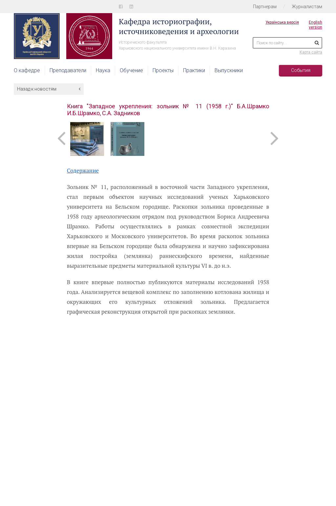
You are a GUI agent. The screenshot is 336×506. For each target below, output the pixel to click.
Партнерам (265, 6)
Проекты (163, 70)
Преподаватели (68, 70)
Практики (194, 70)
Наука (103, 70)
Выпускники (229, 70)
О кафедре (27, 70)
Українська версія (282, 22)
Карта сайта (311, 52)
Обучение (131, 70)
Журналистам (307, 6)
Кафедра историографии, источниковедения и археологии (179, 26)
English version (315, 25)
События (300, 70)
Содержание (83, 170)
